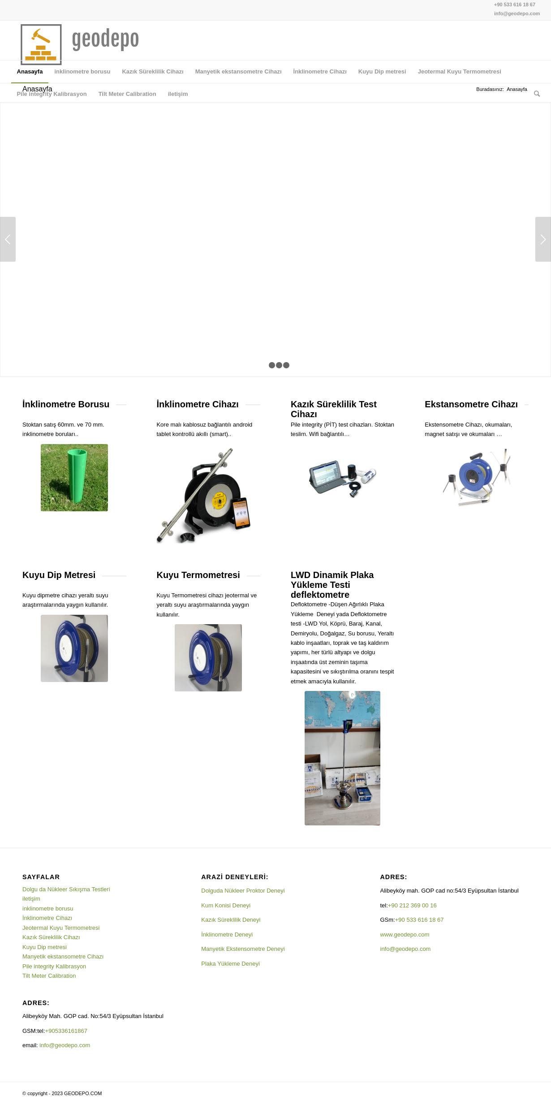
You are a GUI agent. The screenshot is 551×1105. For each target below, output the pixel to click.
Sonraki (543, 239)
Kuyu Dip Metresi (58, 575)
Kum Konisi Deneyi (225, 905)
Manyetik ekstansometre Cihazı (62, 956)
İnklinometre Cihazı (47, 918)
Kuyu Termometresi (198, 575)
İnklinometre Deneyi (227, 934)
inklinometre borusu (47, 908)
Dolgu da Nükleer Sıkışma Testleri (66, 889)
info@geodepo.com (517, 13)
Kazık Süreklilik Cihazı (51, 937)
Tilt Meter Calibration (49, 975)
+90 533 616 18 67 (514, 4)
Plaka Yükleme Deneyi (230, 963)
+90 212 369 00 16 (412, 905)
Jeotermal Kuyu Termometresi (60, 927)
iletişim (31, 898)
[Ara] (534, 94)
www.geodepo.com (405, 934)
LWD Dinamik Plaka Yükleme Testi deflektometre (332, 585)
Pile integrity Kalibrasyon (54, 966)
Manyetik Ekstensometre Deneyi (242, 948)
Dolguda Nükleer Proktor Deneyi (242, 890)
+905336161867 (67, 1030)
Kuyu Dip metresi (44, 947)
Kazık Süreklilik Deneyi (230, 919)
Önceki (8, 239)
